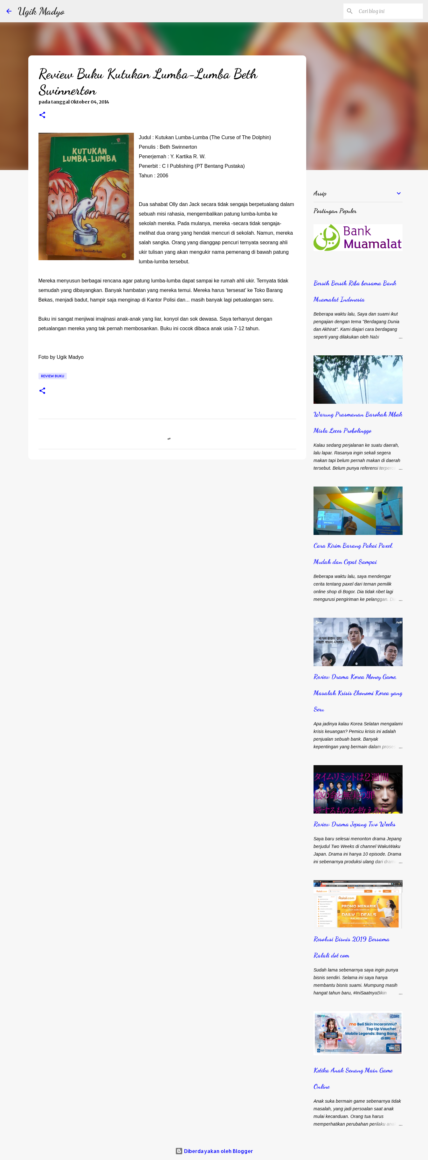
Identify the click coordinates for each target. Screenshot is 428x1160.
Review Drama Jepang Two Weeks (355, 824)
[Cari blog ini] (389, 11)
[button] (42, 115)
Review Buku (52, 376)
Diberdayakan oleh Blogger (214, 1151)
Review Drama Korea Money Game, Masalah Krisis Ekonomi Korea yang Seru (358, 693)
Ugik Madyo (41, 11)
